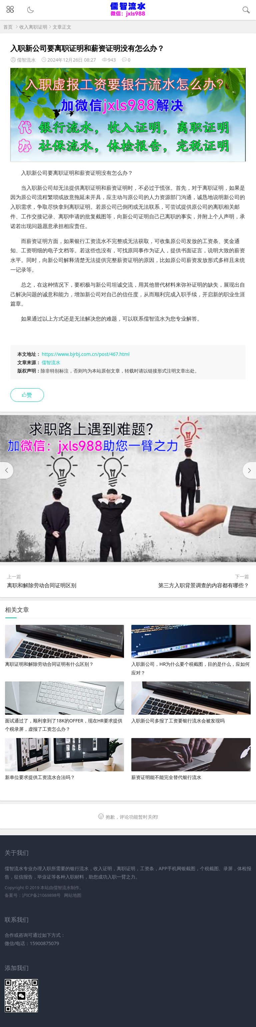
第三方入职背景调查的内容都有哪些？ (203, 585)
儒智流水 (51, 362)
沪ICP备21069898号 (41, 895)
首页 (8, 27)
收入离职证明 (33, 27)
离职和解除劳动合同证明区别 (41, 585)
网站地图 (72, 895)
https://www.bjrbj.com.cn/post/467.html (85, 354)
